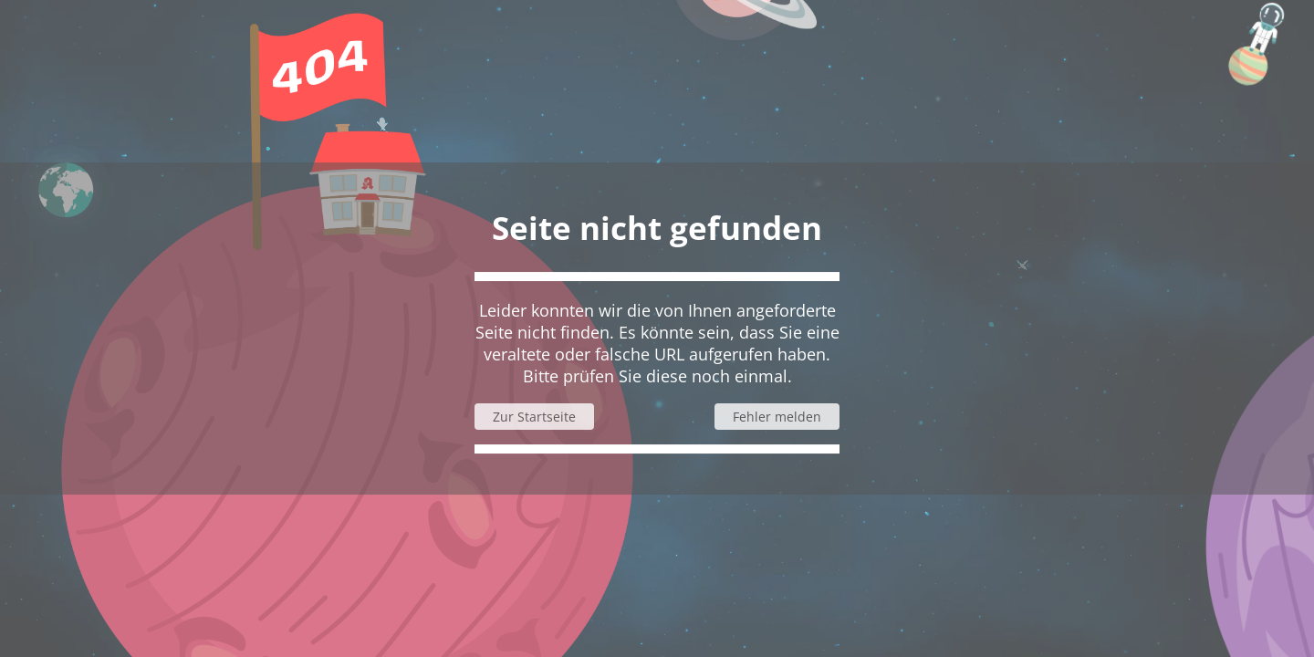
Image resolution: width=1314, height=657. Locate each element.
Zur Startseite (534, 416)
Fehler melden (777, 416)
